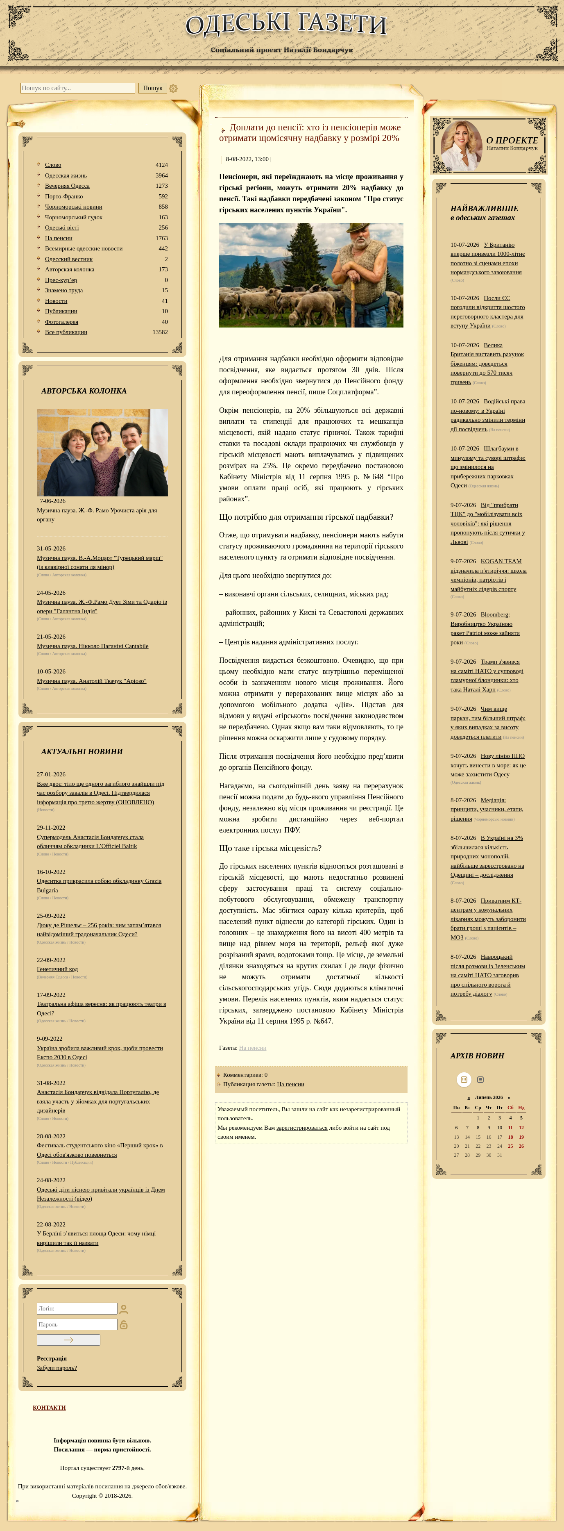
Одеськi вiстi (106, 227)
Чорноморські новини (106, 207)
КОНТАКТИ (49, 1408)
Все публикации (106, 332)
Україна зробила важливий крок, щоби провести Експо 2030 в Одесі (100, 1053)
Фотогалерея (106, 322)
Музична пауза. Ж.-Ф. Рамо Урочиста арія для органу (97, 515)
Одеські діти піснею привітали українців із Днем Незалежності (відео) (101, 1194)
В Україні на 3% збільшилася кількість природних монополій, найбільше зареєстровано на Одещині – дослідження (487, 856)
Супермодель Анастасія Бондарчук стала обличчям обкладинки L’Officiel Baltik (90, 842)
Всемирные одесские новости (106, 248)
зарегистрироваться (302, 1127)
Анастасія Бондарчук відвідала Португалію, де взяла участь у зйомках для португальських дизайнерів (98, 1101)
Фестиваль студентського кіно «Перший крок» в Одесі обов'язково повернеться (100, 1150)
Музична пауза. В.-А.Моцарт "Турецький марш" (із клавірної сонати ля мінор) (100, 563)
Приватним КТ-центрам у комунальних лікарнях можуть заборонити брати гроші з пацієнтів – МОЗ (488, 919)
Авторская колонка (106, 269)
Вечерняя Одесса (106, 186)
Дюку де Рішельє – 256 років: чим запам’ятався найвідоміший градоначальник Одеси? (99, 930)
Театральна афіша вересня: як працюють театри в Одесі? (101, 1009)
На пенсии (106, 238)
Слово (106, 165)
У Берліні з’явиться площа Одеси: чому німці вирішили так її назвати (96, 1238)
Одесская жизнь (106, 175)
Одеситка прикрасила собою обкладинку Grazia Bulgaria (99, 886)
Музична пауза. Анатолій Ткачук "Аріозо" (92, 681)
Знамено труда (106, 290)
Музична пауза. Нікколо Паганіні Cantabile (93, 646)
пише (317, 392)
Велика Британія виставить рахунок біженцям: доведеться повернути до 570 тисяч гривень (487, 363)
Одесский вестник (106, 259)
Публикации (106, 311)
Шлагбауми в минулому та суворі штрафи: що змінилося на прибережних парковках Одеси (488, 467)
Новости (106, 301)
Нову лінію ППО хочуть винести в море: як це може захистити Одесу (488, 765)
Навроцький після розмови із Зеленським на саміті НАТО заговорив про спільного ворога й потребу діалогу (488, 975)
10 (499, 1128)
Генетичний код (57, 969)
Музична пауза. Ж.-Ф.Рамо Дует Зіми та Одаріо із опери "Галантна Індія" (102, 606)
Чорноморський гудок (106, 217)
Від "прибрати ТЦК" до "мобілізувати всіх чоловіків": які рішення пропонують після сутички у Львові (488, 523)
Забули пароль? (57, 1368)
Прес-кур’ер (106, 280)
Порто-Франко (106, 196)
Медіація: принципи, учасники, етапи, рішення (487, 809)
